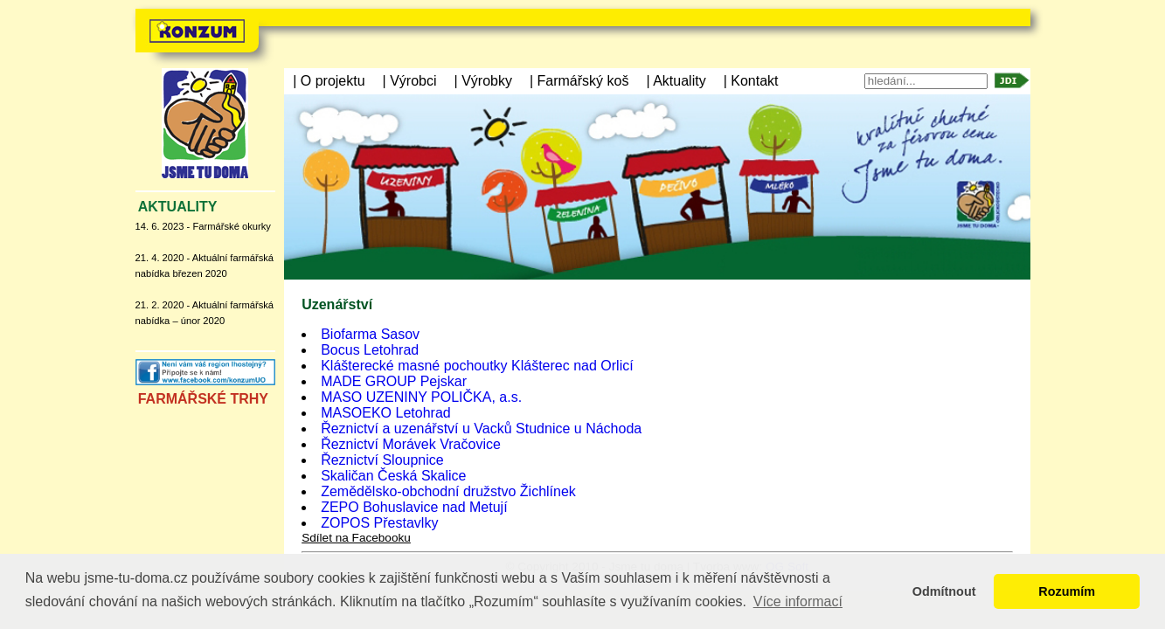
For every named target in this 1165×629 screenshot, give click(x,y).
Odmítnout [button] (944, 591)
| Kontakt (751, 80)
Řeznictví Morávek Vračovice (411, 444)
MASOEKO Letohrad (386, 412)
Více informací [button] (798, 601)
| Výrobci (410, 80)
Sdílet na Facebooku (356, 537)
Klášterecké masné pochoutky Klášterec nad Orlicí (477, 365)
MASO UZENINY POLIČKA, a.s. (421, 397)
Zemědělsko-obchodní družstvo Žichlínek (448, 491)
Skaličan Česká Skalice (393, 475)
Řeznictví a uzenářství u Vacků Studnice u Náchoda (481, 428)
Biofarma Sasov (370, 334)
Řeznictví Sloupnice (382, 460)
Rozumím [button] (1066, 591)
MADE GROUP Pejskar (394, 381)
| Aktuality (675, 80)
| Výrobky (483, 80)
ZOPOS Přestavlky (379, 522)
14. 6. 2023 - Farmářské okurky (203, 226)
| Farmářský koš (579, 80)
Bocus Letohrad (370, 349)
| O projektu (328, 80)
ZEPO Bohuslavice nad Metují (414, 507)
